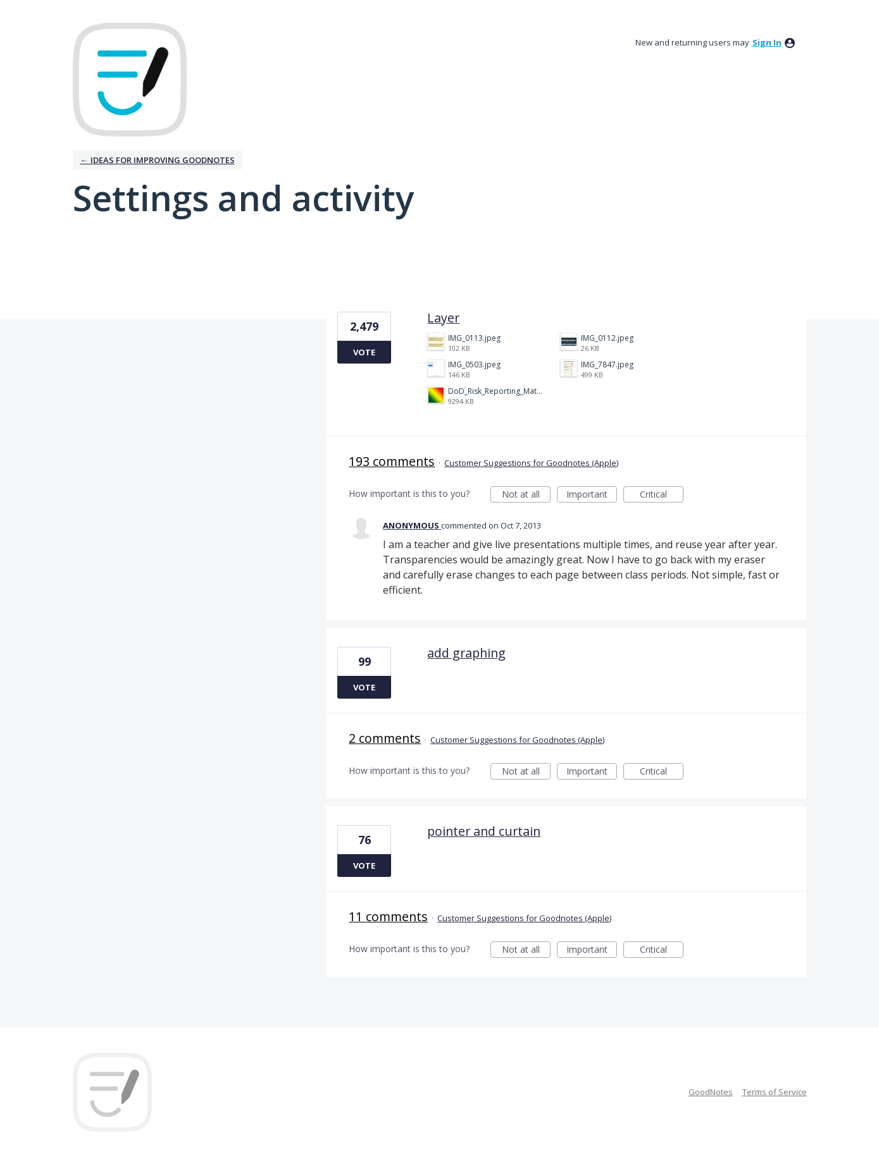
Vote (364, 352)
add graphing (466, 652)
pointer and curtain (483, 831)
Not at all (526, 495)
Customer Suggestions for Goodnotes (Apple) (531, 462)
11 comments (388, 916)
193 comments (392, 461)
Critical (661, 495)
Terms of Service (774, 1092)
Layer (443, 317)
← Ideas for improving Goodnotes (157, 160)
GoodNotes (711, 1092)
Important (591, 495)
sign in (767, 42)
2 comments (385, 738)
